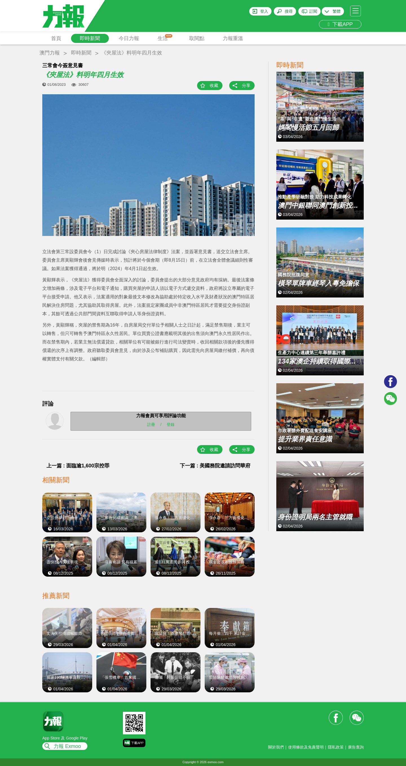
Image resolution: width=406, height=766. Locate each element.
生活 (165, 37)
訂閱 (313, 11)
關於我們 (276, 747)
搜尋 (289, 11)
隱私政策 (336, 747)
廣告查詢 (356, 747)
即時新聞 (90, 38)
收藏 (214, 85)
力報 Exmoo (67, 746)
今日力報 (129, 38)
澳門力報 (49, 53)
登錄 (171, 424)
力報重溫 (233, 38)
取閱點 (196, 38)
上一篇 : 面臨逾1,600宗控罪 (78, 466)
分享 (246, 85)
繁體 (337, 11)
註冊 (151, 424)
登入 (264, 11)
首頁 (56, 38)
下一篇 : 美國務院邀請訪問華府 (215, 466)
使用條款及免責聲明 (306, 747)
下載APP (340, 24)
